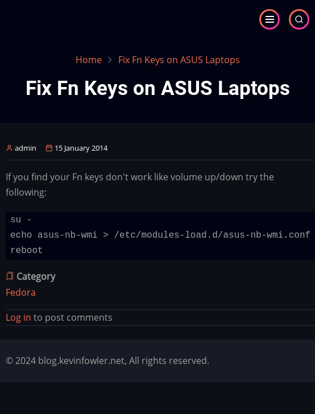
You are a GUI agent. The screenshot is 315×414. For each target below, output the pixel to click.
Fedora (21, 292)
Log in (18, 317)
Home (89, 59)
